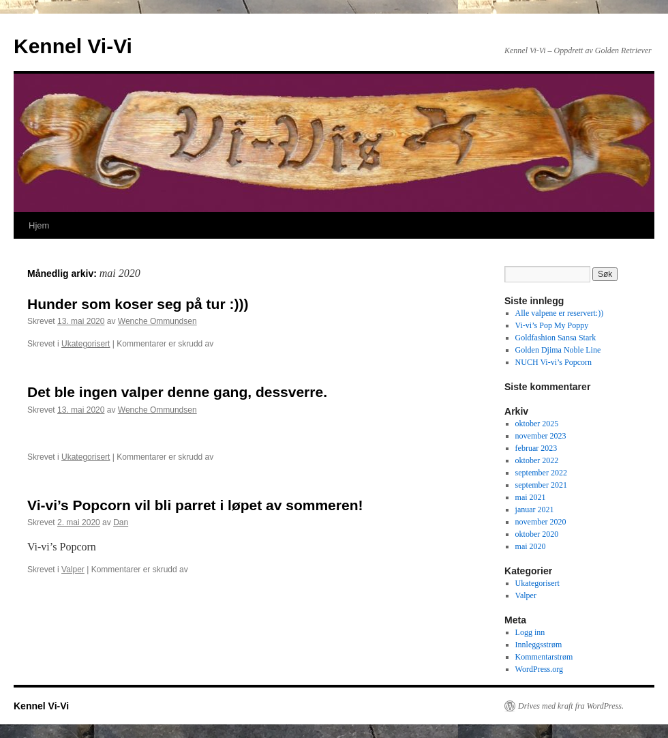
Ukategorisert (85, 344)
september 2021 (541, 485)
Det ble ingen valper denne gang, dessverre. (177, 392)
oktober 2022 (537, 460)
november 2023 (540, 436)
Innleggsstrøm (538, 644)
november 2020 (540, 522)
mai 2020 (530, 546)
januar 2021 (534, 509)
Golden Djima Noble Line (558, 350)
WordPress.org (539, 669)
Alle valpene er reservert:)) (559, 313)
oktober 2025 (537, 423)
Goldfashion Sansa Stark (555, 337)
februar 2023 (536, 448)
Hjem (39, 225)
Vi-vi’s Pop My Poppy (552, 325)
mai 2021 (530, 497)
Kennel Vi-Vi (73, 46)
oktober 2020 (537, 534)
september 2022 (541, 472)
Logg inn (530, 632)
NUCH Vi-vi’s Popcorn (553, 362)
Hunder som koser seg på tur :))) (137, 304)
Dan (120, 522)
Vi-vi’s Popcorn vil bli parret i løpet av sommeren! (195, 505)
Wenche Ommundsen (157, 321)
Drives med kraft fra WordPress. (571, 706)
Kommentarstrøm (544, 657)
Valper (73, 569)
